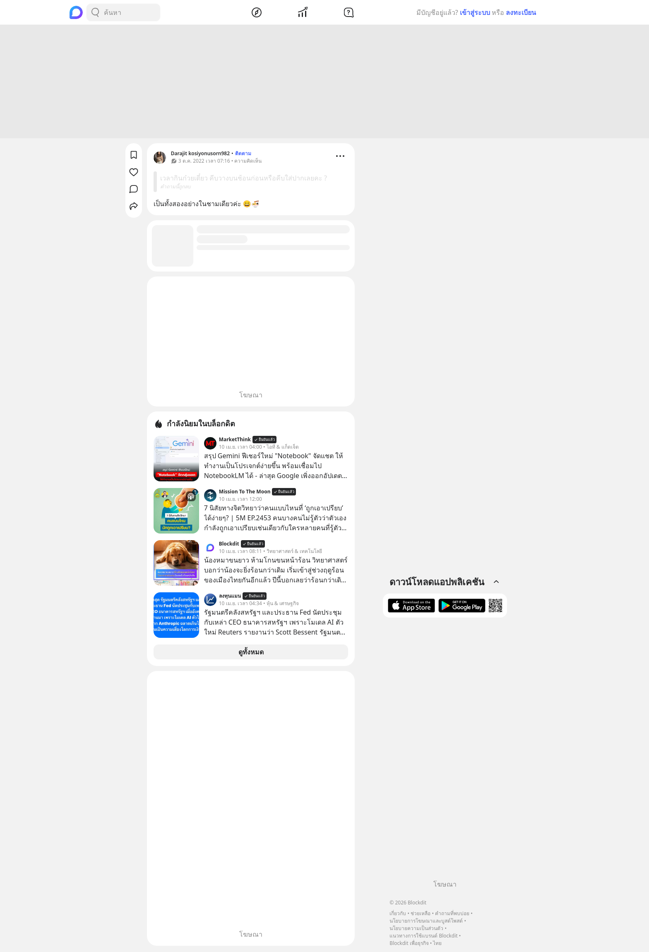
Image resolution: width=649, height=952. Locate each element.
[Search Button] (95, 12)
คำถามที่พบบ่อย (452, 913)
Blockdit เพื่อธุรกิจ (408, 943)
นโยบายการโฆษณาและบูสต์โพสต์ (426, 920)
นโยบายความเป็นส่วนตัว (416, 928)
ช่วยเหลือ (420, 913)
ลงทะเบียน (521, 12)
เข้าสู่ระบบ (475, 12)
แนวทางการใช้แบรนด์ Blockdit (423, 935)
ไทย (437, 943)
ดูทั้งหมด (251, 653)
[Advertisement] (324, 83)
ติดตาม (243, 154)
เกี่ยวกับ (397, 913)
